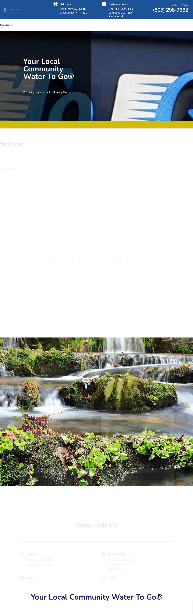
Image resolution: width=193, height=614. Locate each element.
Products (7, 25)
